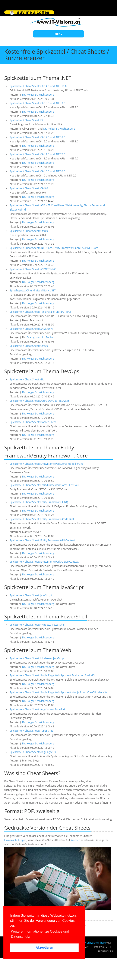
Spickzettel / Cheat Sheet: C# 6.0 (29, 346)
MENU (59, 34)
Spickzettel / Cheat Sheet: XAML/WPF (31, 329)
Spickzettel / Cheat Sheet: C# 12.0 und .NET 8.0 (37, 137)
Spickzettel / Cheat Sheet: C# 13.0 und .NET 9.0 (37, 103)
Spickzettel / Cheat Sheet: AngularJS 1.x (33, 752)
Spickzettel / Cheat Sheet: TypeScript (31, 731)
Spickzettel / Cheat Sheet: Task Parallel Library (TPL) (40, 312)
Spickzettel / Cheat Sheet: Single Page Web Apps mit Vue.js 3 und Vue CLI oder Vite (58, 692)
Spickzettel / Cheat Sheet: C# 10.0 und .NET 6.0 (37, 171)
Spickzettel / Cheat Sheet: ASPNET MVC (33, 269)
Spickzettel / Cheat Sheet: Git (27, 379)
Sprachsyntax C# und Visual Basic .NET (33, 290)
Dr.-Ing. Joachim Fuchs (39, 337)
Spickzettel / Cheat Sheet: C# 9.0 (29, 188)
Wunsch (75, 840)
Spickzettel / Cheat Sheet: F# (26, 120)
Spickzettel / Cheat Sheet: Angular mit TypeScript (38, 709)
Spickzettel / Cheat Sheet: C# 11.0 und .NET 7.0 (37, 154)
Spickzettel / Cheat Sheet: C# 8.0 (29, 231)
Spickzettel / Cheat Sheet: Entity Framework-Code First (42, 519)
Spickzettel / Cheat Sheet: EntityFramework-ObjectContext (44, 561)
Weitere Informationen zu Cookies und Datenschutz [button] (40, 934)
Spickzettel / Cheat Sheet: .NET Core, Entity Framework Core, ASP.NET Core (54, 248)
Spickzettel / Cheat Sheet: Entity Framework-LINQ (39, 502)
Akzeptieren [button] (44, 947)
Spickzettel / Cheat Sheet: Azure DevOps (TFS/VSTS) (40, 401)
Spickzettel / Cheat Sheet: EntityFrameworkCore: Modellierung (46, 464)
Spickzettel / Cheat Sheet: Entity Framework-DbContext (42, 540)
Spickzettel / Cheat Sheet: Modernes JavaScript (37, 658)
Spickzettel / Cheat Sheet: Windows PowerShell (37, 625)
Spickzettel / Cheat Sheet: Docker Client (33, 422)
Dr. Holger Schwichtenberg (38, 94)
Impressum (101, 947)
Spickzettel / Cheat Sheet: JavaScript (31, 595)
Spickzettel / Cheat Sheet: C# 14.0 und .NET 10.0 (38, 86)
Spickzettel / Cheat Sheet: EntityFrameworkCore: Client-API (44, 485)
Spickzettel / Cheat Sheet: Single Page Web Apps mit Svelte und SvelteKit (52, 675)
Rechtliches (105, 951)
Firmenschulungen (15, 840)
